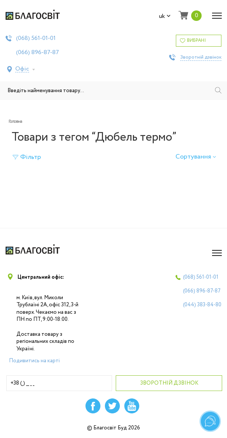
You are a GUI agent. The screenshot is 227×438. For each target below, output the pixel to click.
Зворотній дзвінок (200, 57)
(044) (202, 305)
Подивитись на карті (34, 361)
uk (165, 16)
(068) (36, 38)
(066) (37, 53)
